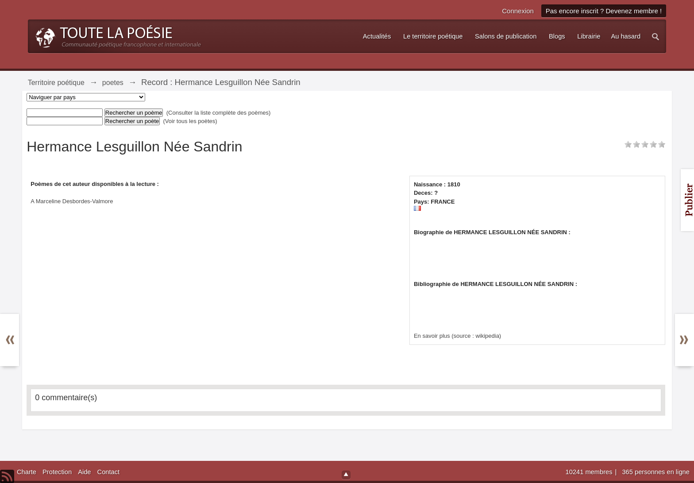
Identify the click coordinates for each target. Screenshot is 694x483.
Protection (57, 471)
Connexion (518, 11)
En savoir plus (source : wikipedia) (457, 335)
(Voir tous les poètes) (190, 121)
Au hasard (625, 36)
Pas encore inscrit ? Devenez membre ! (604, 11)
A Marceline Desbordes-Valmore (72, 201)
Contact (108, 471)
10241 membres (590, 471)
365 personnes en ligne (655, 471)
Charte (26, 471)
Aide (84, 471)
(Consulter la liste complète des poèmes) (218, 112)
